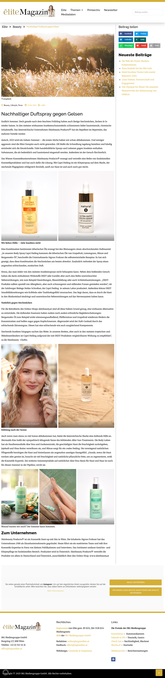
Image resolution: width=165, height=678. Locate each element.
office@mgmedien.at (11, 648)
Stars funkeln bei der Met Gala (137, 68)
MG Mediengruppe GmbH (78, 635)
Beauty (17, 26)
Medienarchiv (118, 651)
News (20, 105)
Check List (116, 641)
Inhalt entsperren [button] (136, 582)
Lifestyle (14, 105)
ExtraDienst (117, 633)
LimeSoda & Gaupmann (80, 651)
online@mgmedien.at (78, 641)
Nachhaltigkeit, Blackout (135, 641)
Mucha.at (116, 645)
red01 (43, 105)
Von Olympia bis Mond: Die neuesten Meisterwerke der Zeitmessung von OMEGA (140, 91)
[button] (77, 10)
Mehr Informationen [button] (55, 591)
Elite (5, 26)
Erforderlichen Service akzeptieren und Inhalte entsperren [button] (136, 591)
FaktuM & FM (118, 637)
